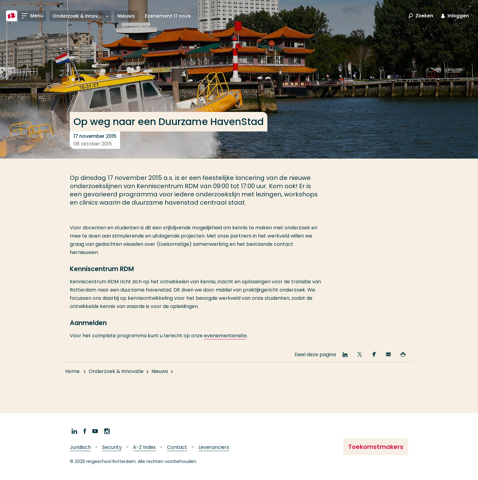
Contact (177, 447)
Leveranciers (213, 447)
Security (112, 447)
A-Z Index (144, 447)
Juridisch (80, 447)
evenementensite (225, 335)
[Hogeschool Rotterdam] (11, 15)
